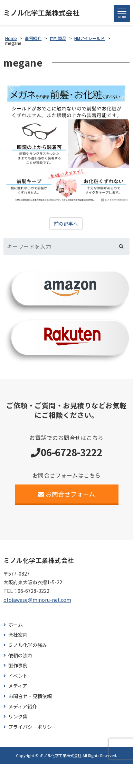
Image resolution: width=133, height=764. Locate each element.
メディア (17, 686)
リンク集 (18, 716)
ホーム (15, 624)
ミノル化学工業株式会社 (41, 12)
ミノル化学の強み (27, 645)
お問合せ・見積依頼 (30, 696)
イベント (18, 676)
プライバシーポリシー (32, 727)
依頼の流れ (20, 655)
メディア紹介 (22, 706)
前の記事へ (66, 223)
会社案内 (18, 634)
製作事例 (18, 665)
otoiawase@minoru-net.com (37, 599)
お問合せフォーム (66, 493)
